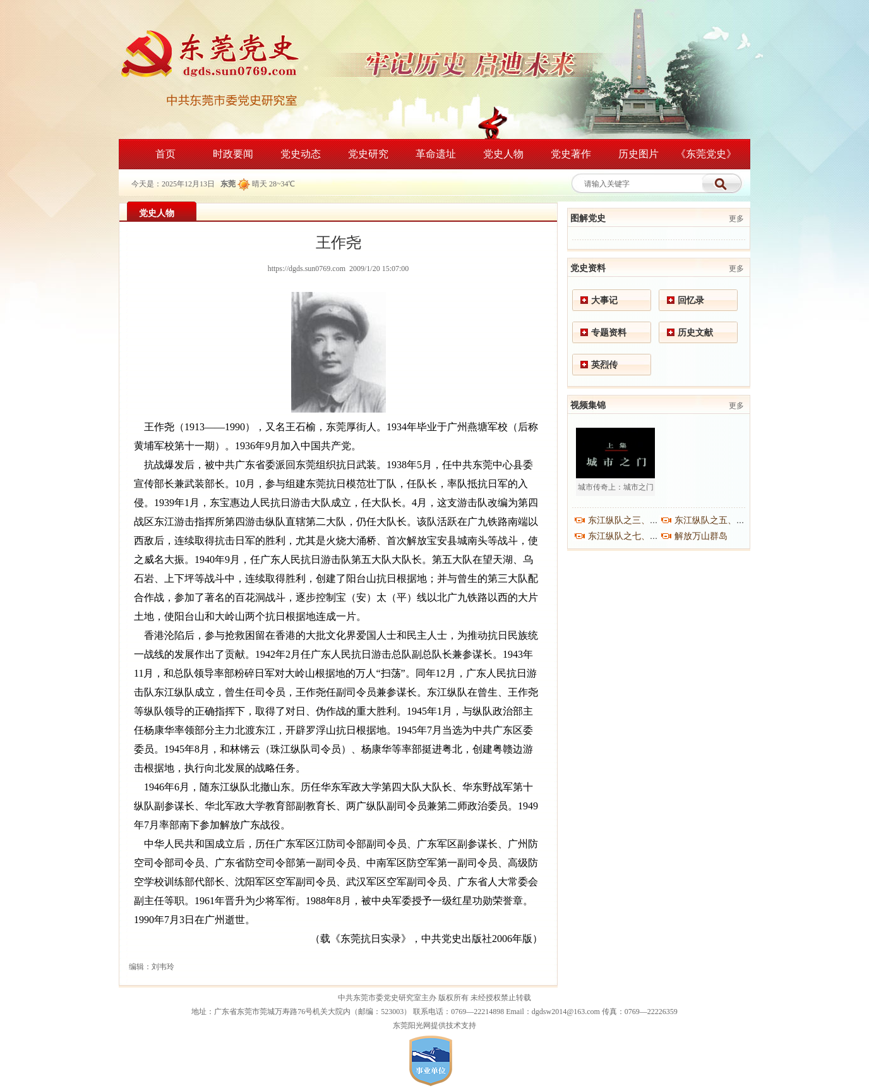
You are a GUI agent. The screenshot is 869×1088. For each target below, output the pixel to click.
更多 (736, 218)
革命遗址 (436, 153)
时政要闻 (233, 153)
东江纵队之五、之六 (714, 520)
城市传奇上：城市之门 (616, 487)
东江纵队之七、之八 (628, 536)
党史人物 (503, 153)
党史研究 (368, 153)
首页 (165, 153)
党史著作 (571, 153)
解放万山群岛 (701, 536)
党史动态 (300, 153)
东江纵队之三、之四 (628, 520)
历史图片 (638, 153)
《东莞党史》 (706, 153)
